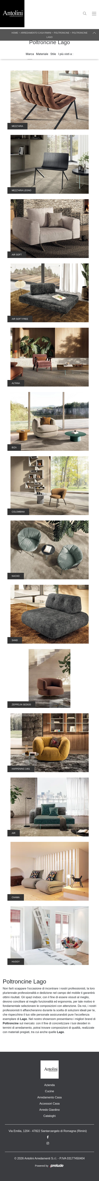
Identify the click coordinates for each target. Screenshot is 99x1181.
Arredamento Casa (49, 1097)
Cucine (49, 1091)
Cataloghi (49, 1115)
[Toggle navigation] (94, 13)
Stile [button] (53, 54)
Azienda (49, 1085)
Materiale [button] (42, 54)
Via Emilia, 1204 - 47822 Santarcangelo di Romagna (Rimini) (48, 1131)
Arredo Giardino (49, 1109)
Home (15, 33)
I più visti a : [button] (65, 54)
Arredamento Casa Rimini (36, 33)
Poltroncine (61, 33)
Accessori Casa (49, 1103)
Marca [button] (30, 54)
